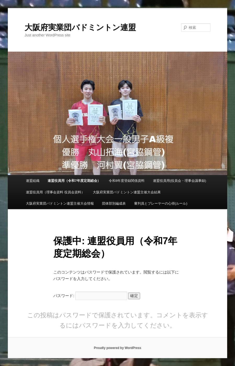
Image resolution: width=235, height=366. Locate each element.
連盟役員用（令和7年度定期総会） (74, 181)
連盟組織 (32, 181)
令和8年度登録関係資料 (127, 181)
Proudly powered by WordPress (117, 348)
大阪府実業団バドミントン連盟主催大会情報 (60, 203)
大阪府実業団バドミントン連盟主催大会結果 (127, 192)
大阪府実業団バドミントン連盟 (80, 27)
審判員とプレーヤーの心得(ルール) (160, 203)
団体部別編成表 (114, 203)
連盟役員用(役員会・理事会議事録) (179, 181)
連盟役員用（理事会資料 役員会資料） (55, 192)
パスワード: (90, 295)
